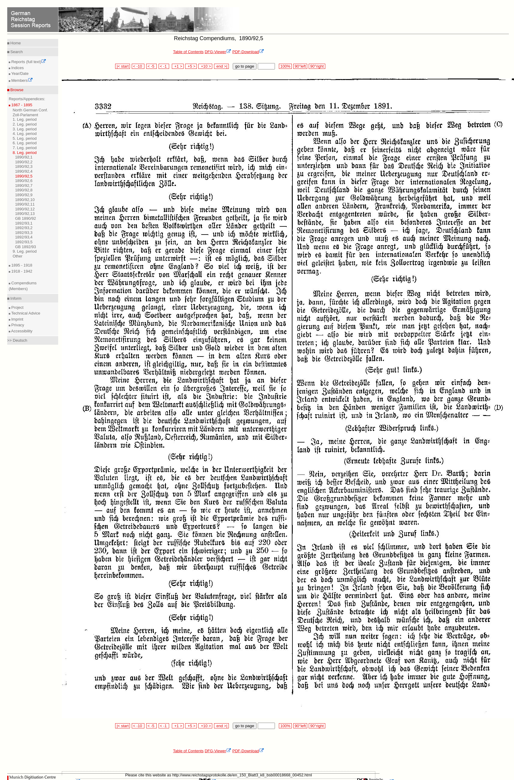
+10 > (205, 66)
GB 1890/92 (25, 218)
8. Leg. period (25, 152)
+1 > (177, 66)
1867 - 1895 (21, 105)
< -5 (152, 66)
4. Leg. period (25, 133)
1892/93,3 (24, 232)
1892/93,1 (24, 223)
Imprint (16, 319)
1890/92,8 (24, 190)
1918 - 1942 (21, 271)
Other (18, 256)
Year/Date (19, 73)
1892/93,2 (24, 227)
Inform (15, 298)
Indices (17, 68)
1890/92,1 (24, 157)
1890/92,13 (25, 213)
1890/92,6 (24, 180)
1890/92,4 (24, 171)
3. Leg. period (25, 129)
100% (285, 66)
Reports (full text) (28, 61)
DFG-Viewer (218, 52)
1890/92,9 (24, 195)
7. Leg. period (25, 147)
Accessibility (21, 331)
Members (21, 80)
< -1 (164, 66)
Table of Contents (188, 52)
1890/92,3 (24, 166)
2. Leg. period (25, 124)
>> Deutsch (17, 340)
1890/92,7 (24, 185)
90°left (300, 66)
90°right (317, 66)
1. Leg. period (25, 119)
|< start (122, 66)
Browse (16, 90)
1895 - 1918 (21, 265)
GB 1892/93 (25, 247)
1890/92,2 (24, 162)
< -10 (138, 66)
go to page (244, 66)
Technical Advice (25, 313)
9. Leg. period (25, 251)
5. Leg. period (25, 138)
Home (15, 43)
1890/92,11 (25, 204)
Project (17, 307)
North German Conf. (30, 110)
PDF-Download (248, 52)
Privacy (17, 325)
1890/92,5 (24, 176)
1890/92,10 (25, 199)
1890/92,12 (25, 209)
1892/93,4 (24, 237)
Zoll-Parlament (25, 115)
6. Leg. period (25, 143)
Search (16, 52)
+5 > (191, 66)
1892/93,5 (24, 242)
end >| (221, 66)
